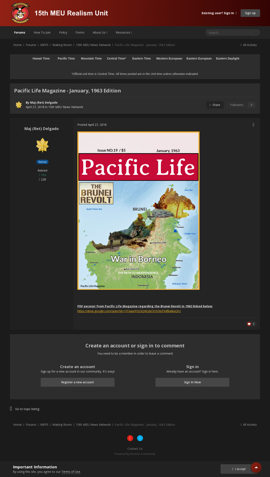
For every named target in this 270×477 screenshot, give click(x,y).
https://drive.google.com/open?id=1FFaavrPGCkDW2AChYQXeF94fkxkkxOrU (129, 311)
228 (42, 179)
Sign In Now (192, 382)
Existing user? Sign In (219, 13)
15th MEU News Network (65, 107)
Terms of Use (70, 472)
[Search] (218, 32)
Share (215, 105)
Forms (80, 32)
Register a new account (77, 382)
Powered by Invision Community (135, 454)
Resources (124, 32)
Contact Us (135, 449)
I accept (239, 469)
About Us (100, 32)
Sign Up (250, 13)
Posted (92, 125)
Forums (19, 34)
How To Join (42, 32)
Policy (63, 32)
